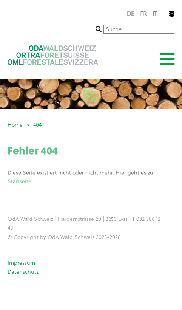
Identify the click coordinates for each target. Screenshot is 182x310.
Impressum (21, 263)
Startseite (19, 182)
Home (15, 125)
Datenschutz (23, 272)
